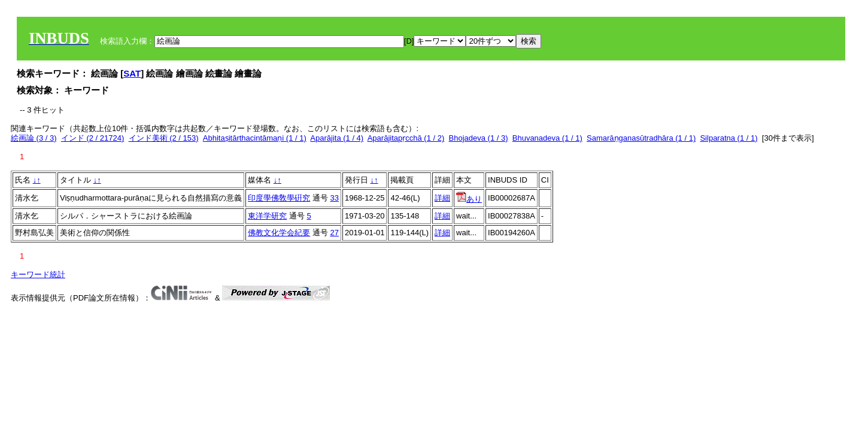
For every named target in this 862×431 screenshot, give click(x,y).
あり (469, 199)
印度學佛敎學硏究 (279, 197)
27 (334, 232)
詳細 (442, 197)
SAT (132, 73)
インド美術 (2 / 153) (164, 137)
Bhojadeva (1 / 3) (478, 137)
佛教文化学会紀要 (279, 232)
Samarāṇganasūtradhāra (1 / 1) (641, 137)
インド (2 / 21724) (93, 137)
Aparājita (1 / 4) (336, 137)
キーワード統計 (38, 274)
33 (334, 197)
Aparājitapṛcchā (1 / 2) (406, 137)
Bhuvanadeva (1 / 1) (547, 137)
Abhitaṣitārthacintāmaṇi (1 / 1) (254, 137)
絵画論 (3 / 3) (34, 137)
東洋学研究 (267, 215)
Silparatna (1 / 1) (728, 137)
